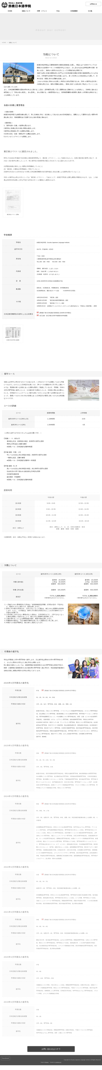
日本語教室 (74, 11)
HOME (10, 11)
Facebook (5, 1058)
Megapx (47, 1062)
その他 (90, 11)
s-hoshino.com (58, 1062)
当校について (26, 11)
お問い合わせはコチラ (51, 1051)
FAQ (58, 11)
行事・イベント (42, 11)
